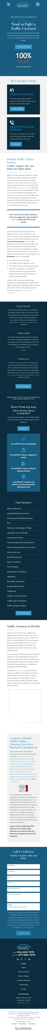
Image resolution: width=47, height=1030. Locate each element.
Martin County (15, 736)
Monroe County (15, 739)
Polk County (14, 746)
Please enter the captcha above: (17, 874)
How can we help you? (15, 861)
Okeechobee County (17, 741)
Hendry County (20, 731)
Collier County (15, 729)
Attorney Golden (26, 188)
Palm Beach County (28, 744)
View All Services (23, 613)
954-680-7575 (25, 919)
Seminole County (25, 746)
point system (19, 670)
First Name (11, 832)
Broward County (27, 724)
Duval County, (25, 729)
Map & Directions (23, 970)
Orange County (30, 741)
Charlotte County (27, 726)
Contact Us (23, 428)
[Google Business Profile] (29, 926)
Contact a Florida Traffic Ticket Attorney (20, 708)
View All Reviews (23, 386)
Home (23, 934)
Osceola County (15, 744)
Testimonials (23, 952)
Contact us (16, 144)
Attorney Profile (23, 939)
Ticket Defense (17, 109)
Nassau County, (26, 739)
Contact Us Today (23, 47)
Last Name (11, 838)
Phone (10, 844)
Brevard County (15, 726)
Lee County (29, 734)
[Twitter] (25, 926)
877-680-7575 (26, 922)
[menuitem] (14, 991)
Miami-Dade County (27, 736)
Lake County (19, 734)
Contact (23, 956)
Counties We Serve (23, 947)
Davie (19, 724)
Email (9, 850)
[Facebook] (22, 926)
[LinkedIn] (18, 926)
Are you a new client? (14, 855)
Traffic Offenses (23, 943)
